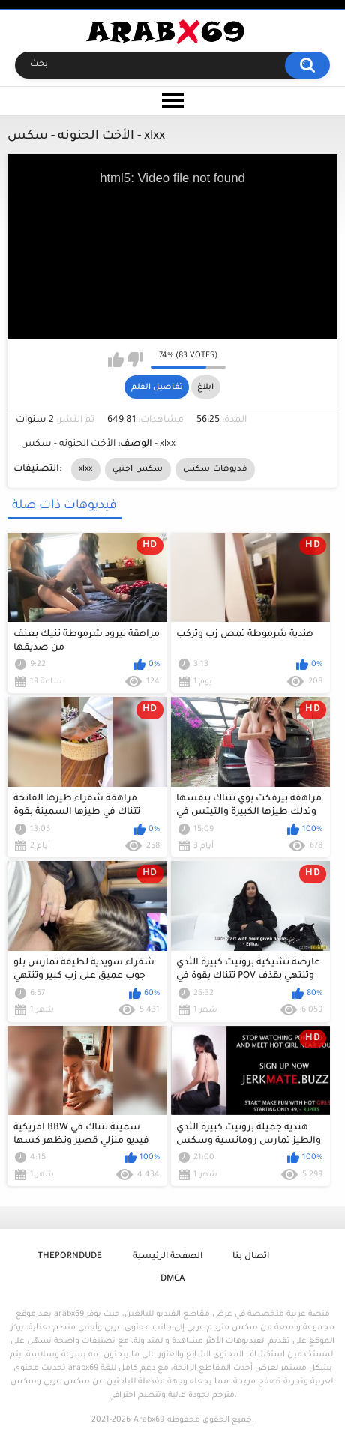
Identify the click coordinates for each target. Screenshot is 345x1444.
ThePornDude (70, 1257)
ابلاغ (205, 387)
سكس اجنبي (138, 469)
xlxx (86, 469)
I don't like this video (135, 359)
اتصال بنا (250, 1257)
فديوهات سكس (215, 469)
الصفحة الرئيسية (167, 1257)
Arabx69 (149, 1420)
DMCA (172, 1279)
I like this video (116, 359)
